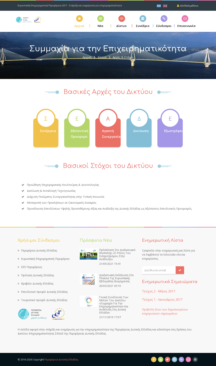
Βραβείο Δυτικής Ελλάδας (35, 283)
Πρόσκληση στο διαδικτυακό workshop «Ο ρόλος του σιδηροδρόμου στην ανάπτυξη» (117, 254)
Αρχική (87, 57)
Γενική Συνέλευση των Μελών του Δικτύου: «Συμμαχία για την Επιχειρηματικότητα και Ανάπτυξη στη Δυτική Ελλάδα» (113, 304)
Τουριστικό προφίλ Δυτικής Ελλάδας (42, 300)
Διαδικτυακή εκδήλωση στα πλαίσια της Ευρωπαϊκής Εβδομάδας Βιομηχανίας (116, 278)
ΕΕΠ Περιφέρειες (30, 267)
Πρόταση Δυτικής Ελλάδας (36, 275)
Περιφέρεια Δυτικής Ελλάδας (37, 250)
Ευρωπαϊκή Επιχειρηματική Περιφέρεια (43, 259)
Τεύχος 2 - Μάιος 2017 (158, 291)
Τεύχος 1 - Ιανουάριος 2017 (162, 299)
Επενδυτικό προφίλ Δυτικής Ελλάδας (43, 292)
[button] (121, 21)
